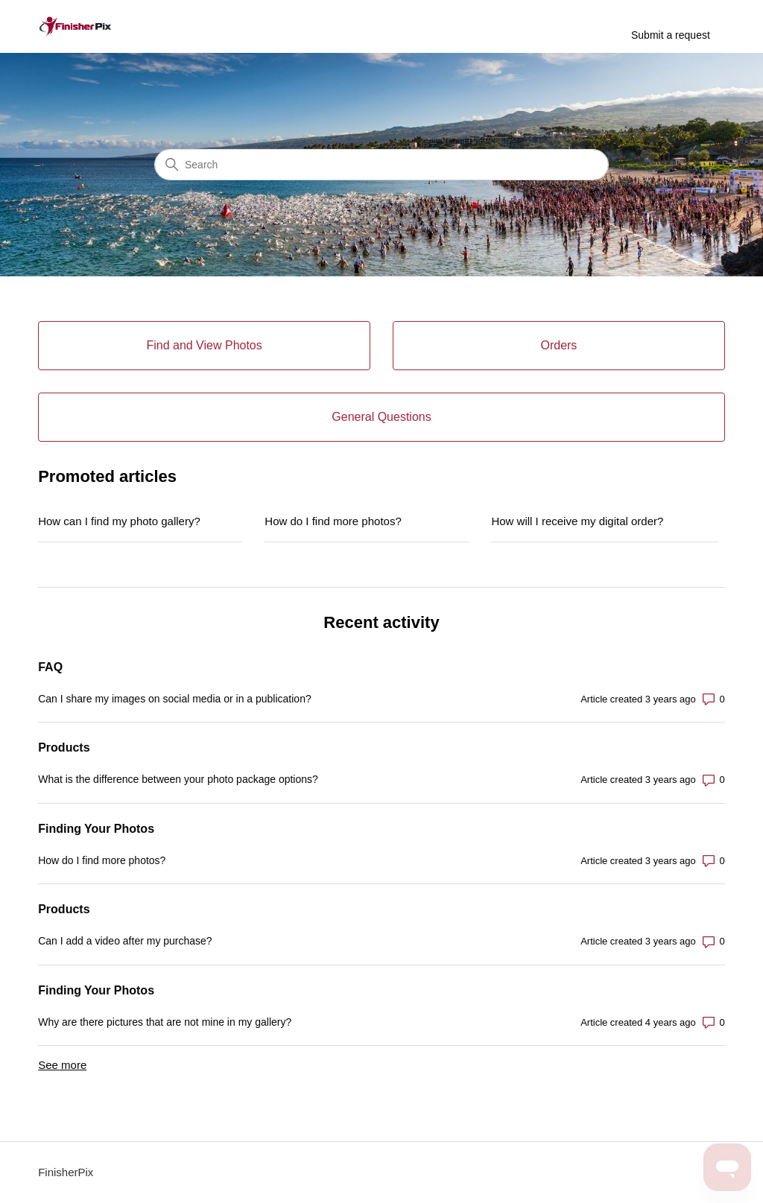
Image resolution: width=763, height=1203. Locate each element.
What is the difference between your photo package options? (178, 779)
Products (63, 747)
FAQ (50, 667)
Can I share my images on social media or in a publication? (174, 699)
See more (62, 1064)
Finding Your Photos (96, 828)
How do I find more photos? (333, 521)
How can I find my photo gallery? (119, 521)
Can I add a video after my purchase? (125, 941)
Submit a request (670, 35)
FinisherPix (65, 1172)
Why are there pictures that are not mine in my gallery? (164, 1022)
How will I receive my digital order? (577, 521)
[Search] (381, 165)
